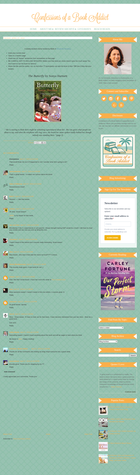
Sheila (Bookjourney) (17, 264)
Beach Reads (102, 29)
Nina (11, 252)
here (20, 339)
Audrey (12, 209)
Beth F (11, 196)
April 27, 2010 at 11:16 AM (36, 264)
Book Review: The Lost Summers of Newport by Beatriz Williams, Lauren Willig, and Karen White (121, 457)
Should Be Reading (63, 49)
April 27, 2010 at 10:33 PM (29, 361)
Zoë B (11, 314)
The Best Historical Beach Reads (119, 443)
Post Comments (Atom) (22, 439)
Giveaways (84, 29)
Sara (11, 289)
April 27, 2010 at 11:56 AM (23, 289)
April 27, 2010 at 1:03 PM (24, 314)
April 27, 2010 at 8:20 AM (28, 239)
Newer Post (7, 434)
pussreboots (14, 361)
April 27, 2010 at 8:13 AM (32, 184)
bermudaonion (15, 171)
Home (33, 29)
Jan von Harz (14, 225)
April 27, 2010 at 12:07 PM (27, 302)
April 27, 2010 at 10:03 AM (23, 252)
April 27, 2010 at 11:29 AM (25, 277)
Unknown (13, 302)
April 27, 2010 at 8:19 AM (29, 225)
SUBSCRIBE (112, 238)
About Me (46, 29)
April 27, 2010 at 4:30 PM (40, 349)
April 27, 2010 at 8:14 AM (24, 196)
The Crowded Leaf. (59, 280)
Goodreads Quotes (130, 392)
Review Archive (65, 29)
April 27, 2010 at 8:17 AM (25, 209)
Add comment (9, 372)
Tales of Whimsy (15, 184)
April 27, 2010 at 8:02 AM (29, 159)
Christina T (13, 239)
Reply (11, 165)
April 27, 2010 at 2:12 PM (29, 332)
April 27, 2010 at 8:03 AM (31, 171)
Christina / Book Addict (18, 349)
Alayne (12, 277)
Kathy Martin (14, 332)
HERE (11, 215)
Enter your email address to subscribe (116, 217)
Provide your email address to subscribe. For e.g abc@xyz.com (115, 230)
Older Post (88, 434)
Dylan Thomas (116, 387)
